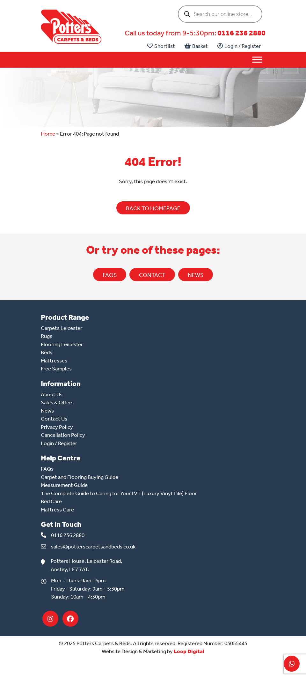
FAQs (110, 275)
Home (48, 133)
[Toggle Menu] (257, 60)
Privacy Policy (57, 427)
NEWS (195, 275)
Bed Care (51, 501)
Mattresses (54, 360)
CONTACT (152, 275)
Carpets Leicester (61, 328)
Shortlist (161, 46)
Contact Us (54, 418)
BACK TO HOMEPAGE (153, 208)
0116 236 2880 (241, 33)
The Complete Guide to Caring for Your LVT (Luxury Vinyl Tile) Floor (119, 493)
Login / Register (239, 46)
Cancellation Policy (63, 435)
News (47, 410)
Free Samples (56, 368)
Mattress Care (57, 509)
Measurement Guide (64, 485)
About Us (51, 394)
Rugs (46, 336)
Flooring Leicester (62, 344)
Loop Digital (189, 651)
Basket (196, 46)
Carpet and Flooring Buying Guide (79, 477)
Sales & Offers (57, 402)
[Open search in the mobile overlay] (220, 14)
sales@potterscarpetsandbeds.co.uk (93, 546)
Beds (46, 352)
